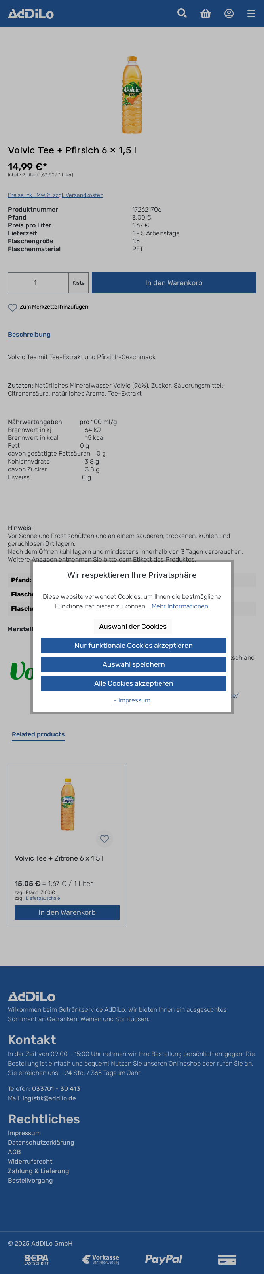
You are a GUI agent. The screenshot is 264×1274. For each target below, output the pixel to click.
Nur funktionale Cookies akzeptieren (133, 645)
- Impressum (132, 700)
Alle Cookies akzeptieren (133, 683)
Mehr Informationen (180, 606)
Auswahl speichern (134, 664)
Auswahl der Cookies (133, 626)
